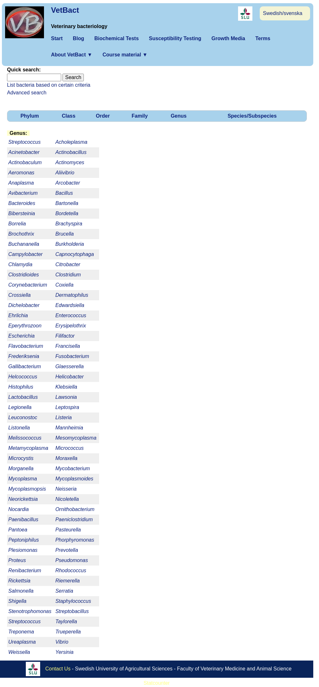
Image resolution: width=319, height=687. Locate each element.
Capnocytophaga (74, 254)
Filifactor (65, 336)
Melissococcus (24, 438)
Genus (179, 116)
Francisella (67, 346)
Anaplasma (21, 183)
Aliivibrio (65, 172)
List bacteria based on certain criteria (48, 85)
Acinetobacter (24, 152)
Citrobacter (67, 264)
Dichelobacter (24, 305)
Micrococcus (69, 448)
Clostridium (68, 274)
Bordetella (66, 213)
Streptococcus (24, 621)
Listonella (19, 427)
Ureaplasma (22, 642)
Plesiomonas (23, 550)
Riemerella (67, 580)
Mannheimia (69, 427)
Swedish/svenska (282, 13)
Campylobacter (25, 254)
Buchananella (23, 244)
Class (69, 116)
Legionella (20, 407)
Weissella (19, 652)
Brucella (64, 234)
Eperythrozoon (24, 325)
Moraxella (66, 458)
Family (140, 116)
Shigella (17, 601)
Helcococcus (22, 376)
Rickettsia (19, 580)
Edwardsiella (69, 305)
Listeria (63, 417)
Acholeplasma (71, 142)
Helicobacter (69, 376)
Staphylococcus (73, 601)
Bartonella (66, 203)
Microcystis (20, 458)
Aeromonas (21, 172)
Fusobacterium (72, 356)
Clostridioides (23, 274)
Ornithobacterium (75, 509)
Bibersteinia (21, 213)
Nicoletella (67, 499)
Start (56, 38)
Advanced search (27, 92)
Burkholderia (69, 244)
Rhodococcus (70, 570)
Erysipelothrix (70, 325)
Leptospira (67, 407)
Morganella (20, 468)
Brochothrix (21, 234)
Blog (78, 38)
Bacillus (64, 193)
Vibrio (62, 642)
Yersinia (64, 652)
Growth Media (228, 38)
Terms (262, 38)
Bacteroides (21, 203)
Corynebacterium (27, 285)
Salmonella (20, 591)
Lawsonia (66, 397)
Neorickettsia (23, 499)
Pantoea (17, 529)
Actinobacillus (71, 152)
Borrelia (17, 223)
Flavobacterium (25, 346)
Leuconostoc (22, 417)
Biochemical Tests (116, 38)
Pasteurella (68, 529)
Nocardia (18, 509)
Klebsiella (66, 387)
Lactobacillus (23, 397)
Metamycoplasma (28, 448)
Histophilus (20, 387)
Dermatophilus (71, 295)
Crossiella (19, 295)
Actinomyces (69, 162)
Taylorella (66, 621)
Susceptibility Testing (175, 38)
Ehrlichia (18, 315)
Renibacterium (24, 570)
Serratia (64, 591)
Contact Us (57, 668)
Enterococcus (70, 315)
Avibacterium (23, 193)
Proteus (17, 560)
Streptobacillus (72, 611)
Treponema (21, 631)
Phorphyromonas (74, 540)
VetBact (65, 10)
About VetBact (71, 54)
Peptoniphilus (23, 540)
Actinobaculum (25, 162)
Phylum (29, 116)
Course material (125, 54)
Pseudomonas (71, 560)
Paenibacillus (23, 519)
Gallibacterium (24, 366)
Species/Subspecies (252, 116)
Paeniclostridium (74, 519)
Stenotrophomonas (29, 611)
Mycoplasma (22, 478)
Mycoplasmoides (74, 478)
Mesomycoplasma (76, 438)
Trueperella (68, 631)
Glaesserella (69, 366)
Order (103, 116)
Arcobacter (67, 183)
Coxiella (64, 285)
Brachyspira (68, 223)
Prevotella (66, 550)
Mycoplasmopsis (27, 489)
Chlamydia (20, 264)
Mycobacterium (72, 468)
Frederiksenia (23, 356)
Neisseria (66, 489)
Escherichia (21, 336)
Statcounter (157, 683)
